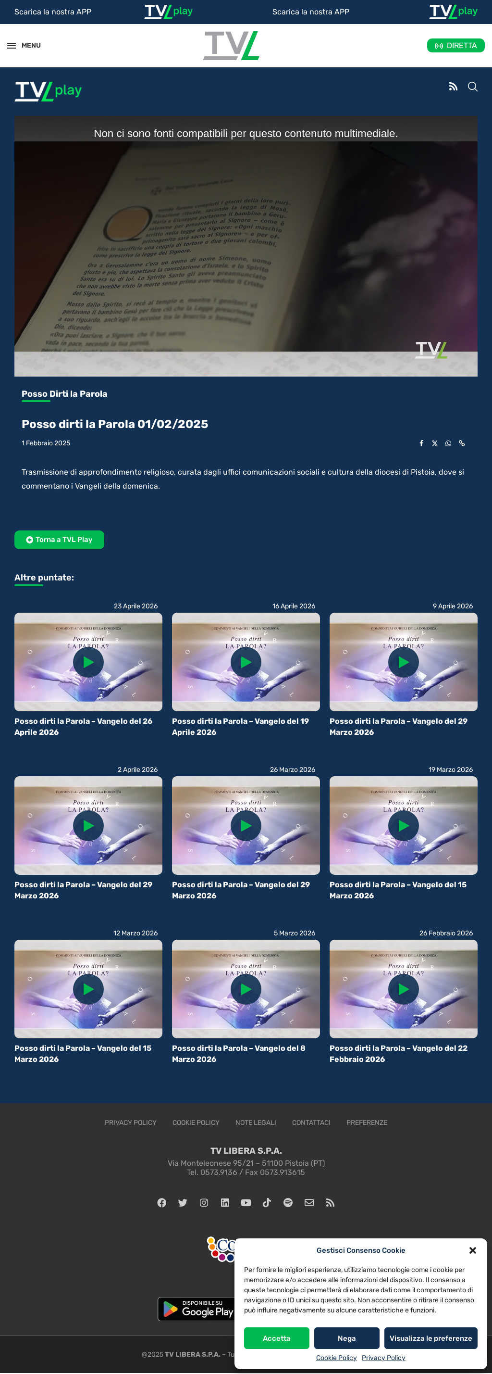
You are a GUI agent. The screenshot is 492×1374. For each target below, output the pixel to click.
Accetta (277, 1338)
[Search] (473, 87)
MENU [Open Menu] (26, 45)
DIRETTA (462, 45)
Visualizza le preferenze (431, 1338)
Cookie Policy (336, 1358)
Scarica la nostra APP (52, 11)
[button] (473, 1250)
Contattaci (311, 1123)
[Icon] (88, 662)
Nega (347, 1338)
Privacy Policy (384, 1358)
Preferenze (366, 1123)
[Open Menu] (11, 45)
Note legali (255, 1123)
